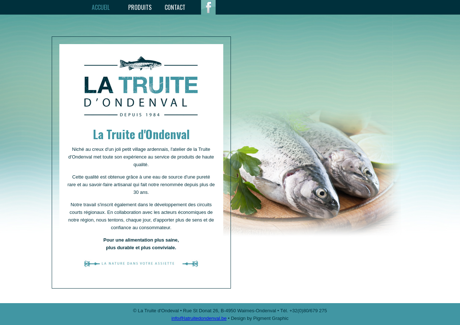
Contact (175, 7)
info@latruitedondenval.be (199, 318)
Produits (140, 7)
